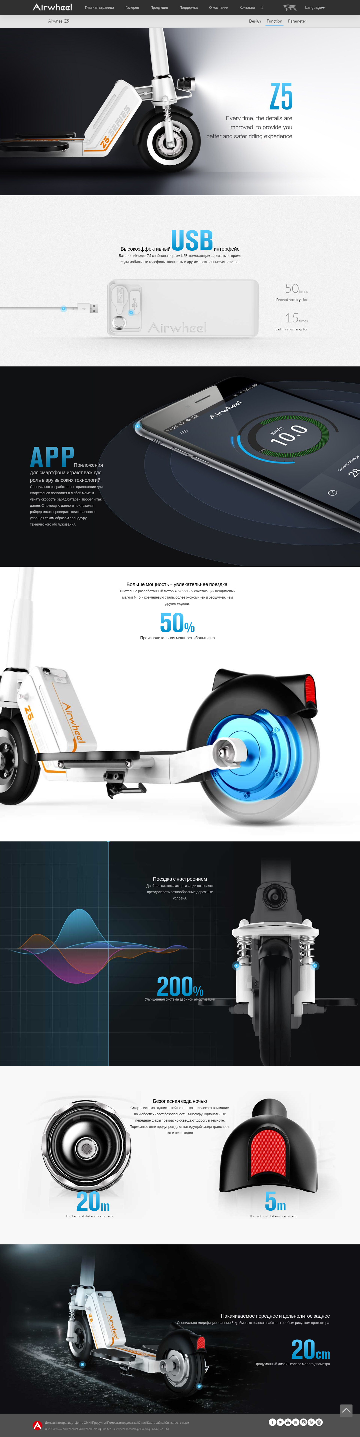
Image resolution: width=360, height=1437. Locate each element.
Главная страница (99, 8)
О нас (142, 1422)
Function (274, 21)
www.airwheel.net (67, 1428)
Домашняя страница (59, 1422)
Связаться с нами (177, 1422)
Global (319, 1422)
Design (255, 21)
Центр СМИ (83, 1422)
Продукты (99, 1422)
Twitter (280, 1422)
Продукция (159, 8)
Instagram (303, 1422)
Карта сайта (155, 1422)
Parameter (297, 21)
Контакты (247, 8)
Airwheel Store (296, 1422)
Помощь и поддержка (122, 1422)
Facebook (272, 1422)
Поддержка (189, 8)
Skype (311, 1422)
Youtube (288, 1422)
